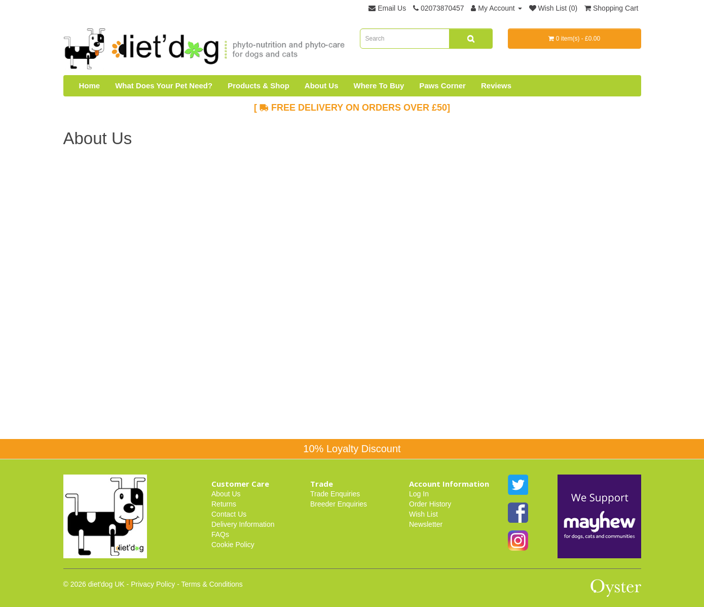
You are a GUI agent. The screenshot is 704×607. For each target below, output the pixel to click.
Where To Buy (379, 85)
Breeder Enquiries (338, 504)
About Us (322, 85)
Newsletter (425, 524)
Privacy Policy (153, 584)
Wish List (423, 514)
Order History (430, 504)
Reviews (496, 85)
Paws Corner (442, 85)
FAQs (220, 534)
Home (89, 85)
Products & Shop (258, 85)
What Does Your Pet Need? (163, 85)
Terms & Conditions (211, 584)
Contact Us (228, 514)
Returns (223, 504)
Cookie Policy (232, 545)
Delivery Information (243, 524)
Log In (419, 494)
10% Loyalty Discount (351, 448)
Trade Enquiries (335, 494)
